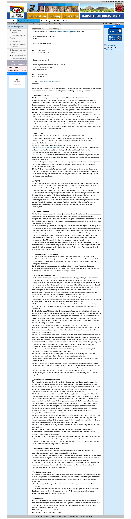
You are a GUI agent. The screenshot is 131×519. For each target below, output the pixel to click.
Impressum (119, 2)
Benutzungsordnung (18, 55)
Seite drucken (110, 45)
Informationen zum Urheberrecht (17, 46)
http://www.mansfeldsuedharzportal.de (45, 147)
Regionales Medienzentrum (24, 24)
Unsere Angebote (38, 24)
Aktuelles (104, 2)
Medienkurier (15, 41)
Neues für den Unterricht (16, 31)
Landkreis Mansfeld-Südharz (51, 81)
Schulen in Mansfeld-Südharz (18, 51)
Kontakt (111, 2)
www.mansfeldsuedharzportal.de (64, 31)
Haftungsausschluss (18, 59)
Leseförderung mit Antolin (17, 37)
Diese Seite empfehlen (113, 50)
